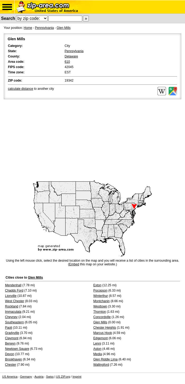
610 (67, 62)
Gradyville (12, 333)
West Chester (14, 301)
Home (28, 28)
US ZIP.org (63, 376)
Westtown (100, 306)
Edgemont (100, 338)
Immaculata (13, 312)
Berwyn (10, 343)
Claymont (11, 338)
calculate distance (20, 89)
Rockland (11, 306)
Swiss (50, 376)
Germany (26, 376)
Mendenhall (13, 285)
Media (97, 354)
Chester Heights (104, 327)
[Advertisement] (92, 140)
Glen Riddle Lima (105, 359)
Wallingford (101, 365)
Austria (38, 376)
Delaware (71, 56)
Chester (10, 365)
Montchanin (101, 301)
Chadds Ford (14, 290)
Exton (97, 285)
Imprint (76, 376)
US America (9, 376)
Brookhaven (13, 359)
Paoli (8, 327)
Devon (9, 354)
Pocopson (100, 290)
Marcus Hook (102, 333)
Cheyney (11, 317)
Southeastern (14, 322)
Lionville (10, 296)
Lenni (97, 343)
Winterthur (100, 296)
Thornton (99, 312)
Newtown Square (17, 349)
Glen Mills (64, 28)
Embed (74, 264)
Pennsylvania (44, 28)
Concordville (102, 317)
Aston (97, 349)
